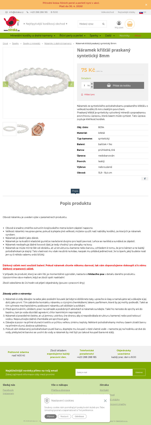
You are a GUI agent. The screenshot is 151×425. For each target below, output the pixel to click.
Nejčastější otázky (126, 12)
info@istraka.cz (16, 12)
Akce (138, 35)
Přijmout (50, 416)
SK (142, 12)
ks (89, 85)
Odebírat (139, 372)
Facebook (8, 390)
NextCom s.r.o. (122, 421)
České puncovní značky (113, 404)
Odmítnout (79, 416)
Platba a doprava (60, 390)
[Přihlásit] (119, 24)
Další (110, 35)
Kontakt (104, 390)
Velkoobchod (107, 12)
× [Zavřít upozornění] (146, 4)
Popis (75, 191)
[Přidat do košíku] (119, 85)
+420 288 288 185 (38, 12)
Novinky (125, 35)
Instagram (8, 393)
